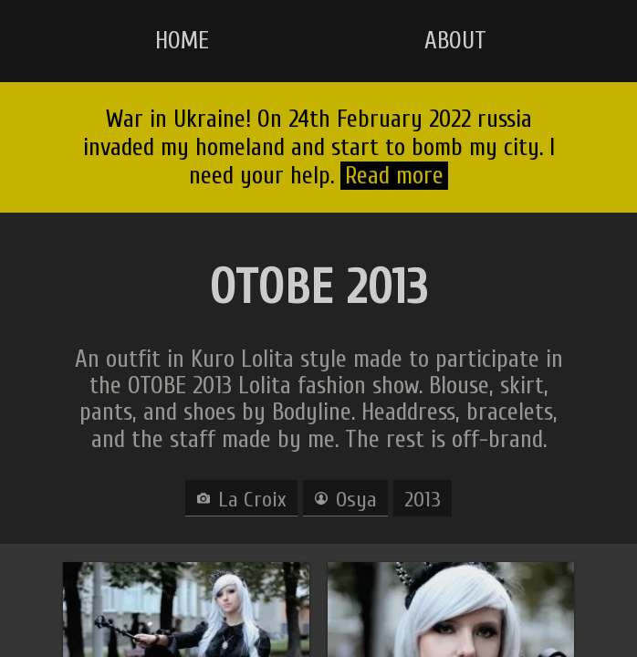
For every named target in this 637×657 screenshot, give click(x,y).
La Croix (252, 499)
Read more (394, 176)
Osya (356, 499)
